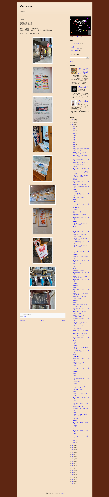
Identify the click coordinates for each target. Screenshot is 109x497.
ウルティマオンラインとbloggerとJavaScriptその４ (81, 149)
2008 (73, 477)
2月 (74, 440)
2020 (73, 449)
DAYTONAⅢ (76, 207)
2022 (73, 445)
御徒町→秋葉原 (77, 328)
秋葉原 (74, 189)
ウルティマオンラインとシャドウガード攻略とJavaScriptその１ (81, 186)
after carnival (26, 6)
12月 (74, 126)
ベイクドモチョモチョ (78, 197)
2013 (73, 465)
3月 (74, 146)
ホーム (42, 320)
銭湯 (25, 316)
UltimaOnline (74, 45)
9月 (74, 133)
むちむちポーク (77, 191)
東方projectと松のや (78, 406)
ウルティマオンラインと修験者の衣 (83, 87)
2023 (73, 124)
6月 (74, 140)
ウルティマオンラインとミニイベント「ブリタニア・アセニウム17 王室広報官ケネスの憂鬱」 (83, 71)
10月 (74, 131)
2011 (73, 470)
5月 (74, 142)
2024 (73, 122)
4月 (74, 144)
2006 (73, 481)
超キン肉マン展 (77, 212)
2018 (73, 454)
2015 (73, 461)
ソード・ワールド (77, 356)
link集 (71, 61)
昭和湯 (74, 340)
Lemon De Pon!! (77, 36)
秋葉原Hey (75, 209)
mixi (74, 249)
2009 (73, 474)
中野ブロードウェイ (78, 326)
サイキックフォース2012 (79, 270)
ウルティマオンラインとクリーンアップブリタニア (80, 156)
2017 (73, 456)
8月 (74, 135)
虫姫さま (75, 201)
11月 (74, 128)
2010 (73, 472)
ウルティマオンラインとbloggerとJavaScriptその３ (81, 163)
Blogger (62, 493)
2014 (73, 463)
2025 (73, 119)
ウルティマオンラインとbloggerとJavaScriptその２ (81, 176)
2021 (73, 447)
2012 (73, 468)
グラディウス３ (77, 434)
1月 (74, 442)
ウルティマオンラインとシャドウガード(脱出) (80, 316)
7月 (74, 137)
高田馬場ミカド (77, 264)
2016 (73, 459)
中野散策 (75, 426)
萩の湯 (74, 227)
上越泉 (74, 412)
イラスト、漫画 (75, 49)
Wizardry (75, 229)
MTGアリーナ (76, 365)
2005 (73, 483)
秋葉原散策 (75, 418)
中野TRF (75, 283)
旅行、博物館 (74, 50)
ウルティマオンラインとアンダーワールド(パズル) (80, 334)
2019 (73, 452)
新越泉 (74, 199)
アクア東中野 (76, 381)
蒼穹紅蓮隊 (75, 179)
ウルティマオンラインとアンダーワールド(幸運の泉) (80, 277)
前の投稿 (62, 320)
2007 (73, 479)
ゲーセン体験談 (75, 43)
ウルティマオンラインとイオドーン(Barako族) (80, 305)
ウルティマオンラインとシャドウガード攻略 (83, 102)
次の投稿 (22, 320)
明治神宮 (75, 166)
